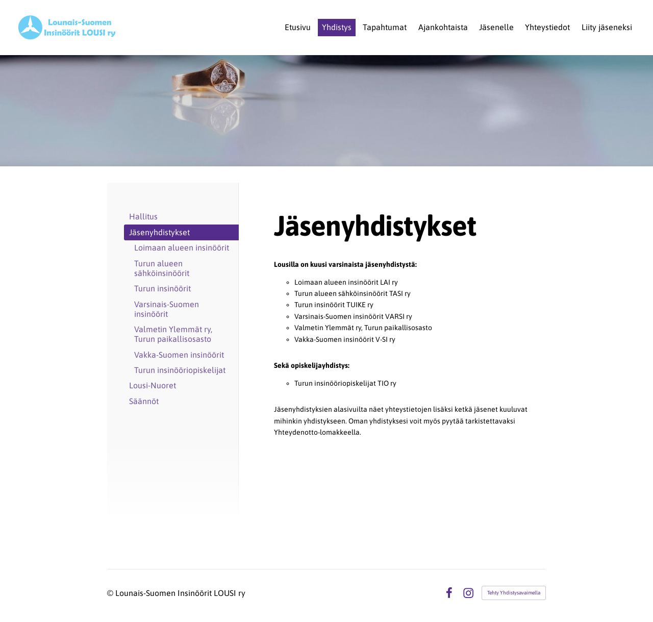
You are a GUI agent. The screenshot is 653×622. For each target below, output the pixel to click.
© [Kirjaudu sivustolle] (111, 593)
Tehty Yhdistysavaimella (513, 592)
